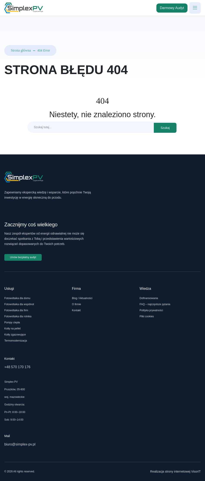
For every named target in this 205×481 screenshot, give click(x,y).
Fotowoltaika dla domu (17, 298)
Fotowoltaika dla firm (16, 310)
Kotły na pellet (12, 328)
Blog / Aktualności (82, 298)
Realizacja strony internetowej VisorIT (175, 471)
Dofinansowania (149, 298)
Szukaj (165, 128)
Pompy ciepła (12, 322)
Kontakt (76, 310)
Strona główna (21, 50)
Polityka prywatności (151, 310)
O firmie (76, 304)
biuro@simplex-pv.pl (19, 444)
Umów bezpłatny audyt (23, 257)
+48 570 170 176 (17, 367)
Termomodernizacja (15, 340)
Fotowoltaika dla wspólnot (19, 304)
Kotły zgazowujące (15, 334)
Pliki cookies (147, 316)
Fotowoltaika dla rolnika (17, 316)
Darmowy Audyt (172, 8)
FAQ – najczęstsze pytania (155, 304)
